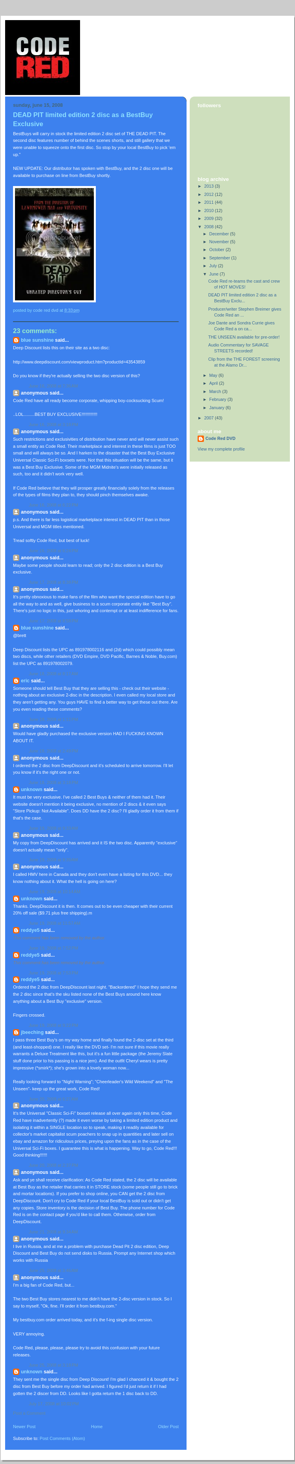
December (219, 233)
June (214, 274)
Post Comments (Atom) (62, 1438)
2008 (209, 226)
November (219, 241)
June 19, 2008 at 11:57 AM (54, 923)
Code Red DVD (220, 438)
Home (97, 1426)
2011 (209, 202)
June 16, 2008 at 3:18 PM (53, 424)
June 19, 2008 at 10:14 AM (54, 891)
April (214, 383)
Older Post (168, 1426)
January (217, 407)
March (215, 391)
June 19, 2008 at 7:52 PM (53, 948)
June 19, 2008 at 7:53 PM (53, 972)
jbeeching (32, 1032)
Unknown (31, 789)
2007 (209, 417)
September (220, 257)
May (213, 375)
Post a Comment (29, 1413)
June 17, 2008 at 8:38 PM (53, 582)
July (213, 265)
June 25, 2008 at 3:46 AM (53, 1270)
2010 (209, 210)
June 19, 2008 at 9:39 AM (53, 859)
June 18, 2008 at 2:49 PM (53, 751)
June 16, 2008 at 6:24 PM (53, 550)
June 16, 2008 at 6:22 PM (53, 505)
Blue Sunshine (37, 340)
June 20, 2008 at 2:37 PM (53, 1165)
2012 (209, 194)
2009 (209, 218)
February (218, 399)
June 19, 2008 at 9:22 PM (53, 1025)
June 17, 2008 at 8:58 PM (53, 620)
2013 (209, 186)
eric (25, 681)
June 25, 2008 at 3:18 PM (53, 1365)
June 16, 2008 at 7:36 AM (53, 386)
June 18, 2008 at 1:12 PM (53, 719)
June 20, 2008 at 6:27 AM (53, 1099)
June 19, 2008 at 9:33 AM (53, 828)
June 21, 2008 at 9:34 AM (53, 1231)
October (217, 249)
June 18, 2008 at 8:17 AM (53, 673)
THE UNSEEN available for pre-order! (244, 337)
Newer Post (24, 1426)
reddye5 (30, 930)
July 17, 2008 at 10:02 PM (54, 1403)
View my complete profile (221, 449)
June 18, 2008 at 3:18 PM (53, 782)
